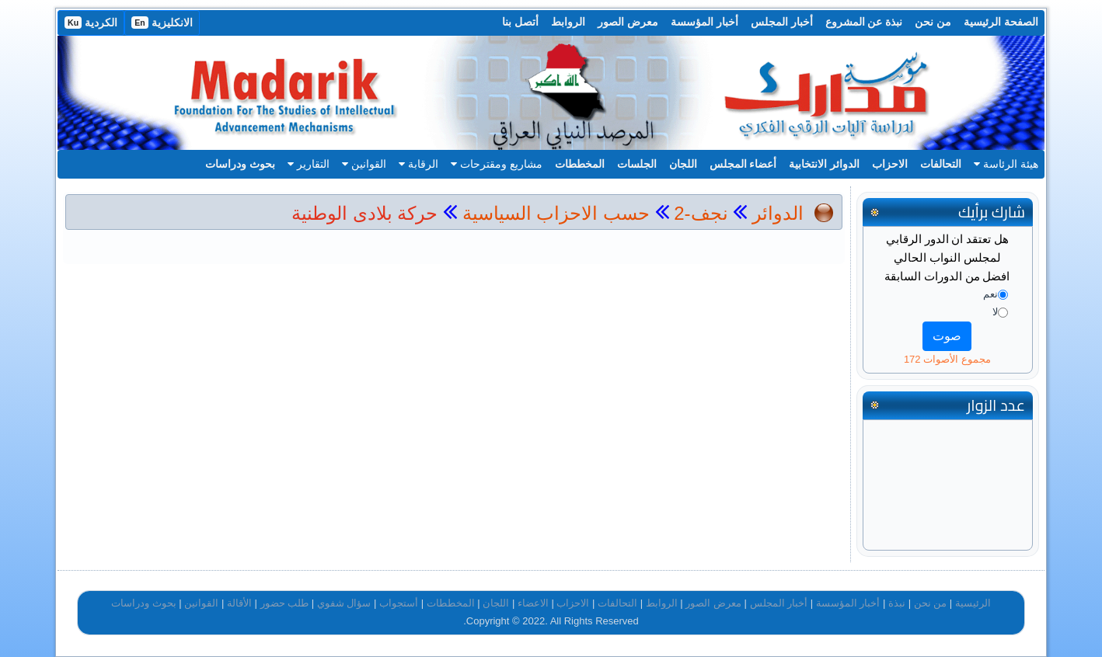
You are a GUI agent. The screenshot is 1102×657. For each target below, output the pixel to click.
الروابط (568, 22)
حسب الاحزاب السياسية (556, 213)
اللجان (683, 164)
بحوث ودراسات (240, 164)
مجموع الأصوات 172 (947, 359)
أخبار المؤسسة (704, 22)
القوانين (364, 164)
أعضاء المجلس (743, 164)
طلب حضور (284, 603)
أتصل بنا (520, 22)
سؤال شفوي (344, 603)
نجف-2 (698, 213)
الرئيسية (973, 603)
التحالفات (940, 164)
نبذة (896, 603)
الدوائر (778, 213)
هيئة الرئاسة (1006, 164)
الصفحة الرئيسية (1001, 22)
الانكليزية (162, 22)
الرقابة (418, 164)
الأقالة (239, 603)
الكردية (91, 22)
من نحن (933, 22)
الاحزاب (890, 164)
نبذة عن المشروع (864, 22)
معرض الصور (628, 22)
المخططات (580, 164)
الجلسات (637, 164)
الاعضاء (533, 603)
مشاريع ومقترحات (496, 164)
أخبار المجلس (782, 22)
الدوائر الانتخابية (824, 164)
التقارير (309, 164)
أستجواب (398, 603)
